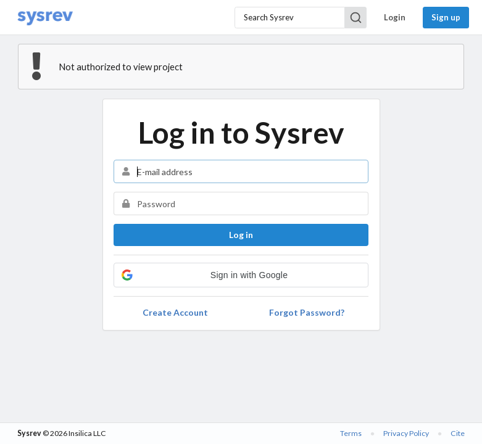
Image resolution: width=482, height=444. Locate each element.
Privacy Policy (406, 433)
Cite (458, 433)
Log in (241, 234)
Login (394, 17)
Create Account (175, 312)
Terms (351, 433)
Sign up (445, 17)
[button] (241, 275)
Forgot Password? (306, 312)
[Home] (45, 17)
